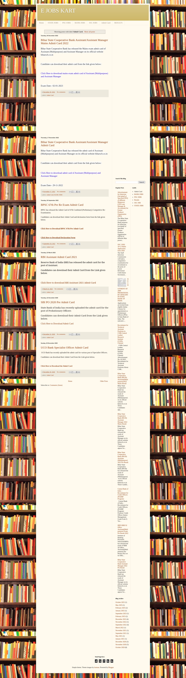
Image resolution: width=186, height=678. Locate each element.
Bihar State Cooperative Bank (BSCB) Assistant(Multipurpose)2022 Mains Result (123, 378)
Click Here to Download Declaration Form (58, 238)
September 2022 (121, 625)
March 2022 (120, 628)
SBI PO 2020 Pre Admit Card (58, 302)
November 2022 (121, 622)
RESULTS (118, 23)
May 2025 (119, 605)
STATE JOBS (53, 23)
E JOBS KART (58, 10)
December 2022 (121, 619)
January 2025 (120, 611)
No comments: (61, 92)
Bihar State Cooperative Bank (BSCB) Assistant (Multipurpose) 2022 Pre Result (123, 457)
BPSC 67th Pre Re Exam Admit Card (62, 204)
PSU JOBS (66, 23)
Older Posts (104, 381)
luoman (96, 667)
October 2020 (120, 647)
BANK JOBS (80, 23)
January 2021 (120, 639)
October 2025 (120, 602)
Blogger (111, 667)
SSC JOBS (93, 23)
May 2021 (119, 636)
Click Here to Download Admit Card (57, 323)
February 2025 (120, 608)
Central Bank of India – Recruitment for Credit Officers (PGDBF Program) (123, 494)
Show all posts (89, 32)
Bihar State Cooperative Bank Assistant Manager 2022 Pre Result (123, 564)
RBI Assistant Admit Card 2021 (59, 257)
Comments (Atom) (56, 385)
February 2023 (120, 616)
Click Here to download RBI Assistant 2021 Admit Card (68, 282)
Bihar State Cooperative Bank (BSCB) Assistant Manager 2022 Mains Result (122, 419)
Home (41, 23)
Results (136, 200)
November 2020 (121, 644)
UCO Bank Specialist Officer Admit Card (64, 347)
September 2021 (121, 633)
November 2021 (121, 630)
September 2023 (121, 613)
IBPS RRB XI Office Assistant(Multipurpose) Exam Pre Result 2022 (123, 529)
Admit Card (105, 23)
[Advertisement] (74, 117)
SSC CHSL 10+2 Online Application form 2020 (122, 247)
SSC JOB (137, 203)
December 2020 (121, 642)
